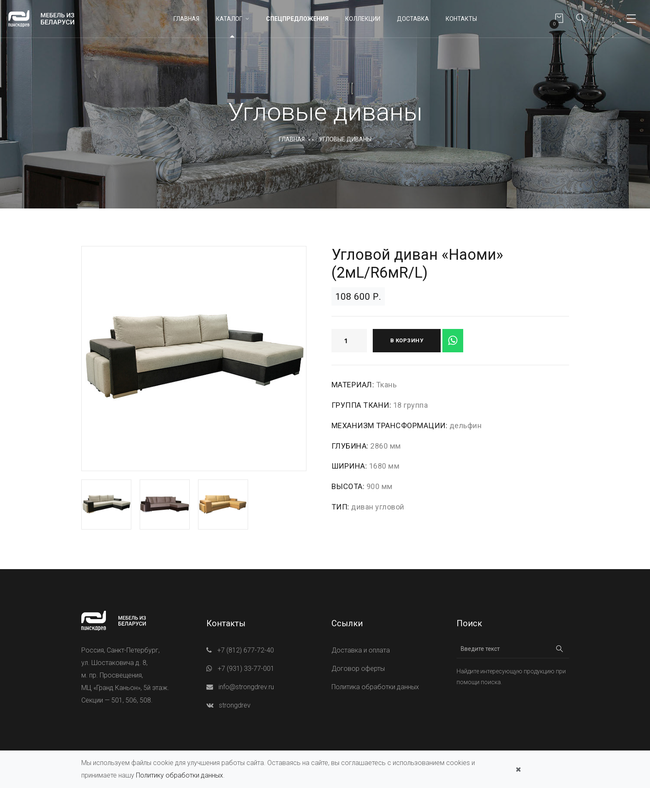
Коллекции (362, 18)
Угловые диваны (345, 139)
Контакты (461, 18)
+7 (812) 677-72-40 (245, 650)
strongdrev (235, 705)
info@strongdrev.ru (246, 687)
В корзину (407, 340)
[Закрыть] (518, 769)
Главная (186, 18)
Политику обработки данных (179, 775)
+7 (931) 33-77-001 (246, 669)
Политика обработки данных (375, 687)
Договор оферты (358, 669)
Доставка (413, 18)
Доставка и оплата (360, 650)
